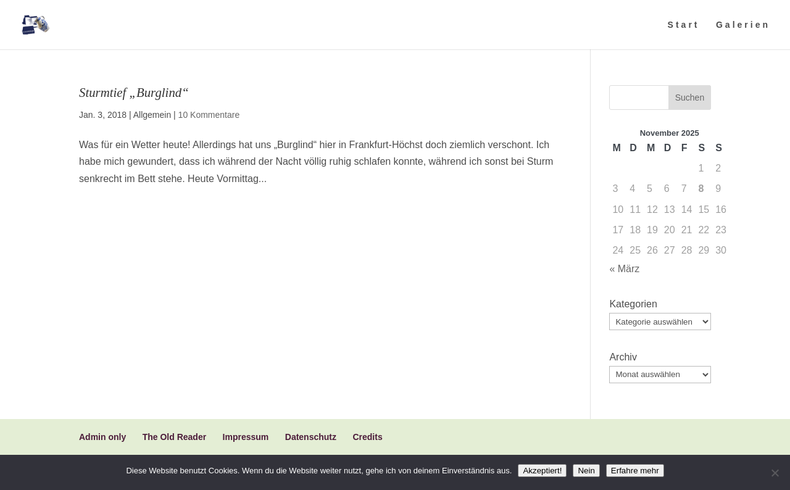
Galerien (743, 25)
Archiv (622, 357)
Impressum (246, 437)
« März (624, 269)
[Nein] (774, 473)
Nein (586, 470)
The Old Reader (174, 437)
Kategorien (633, 304)
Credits (367, 437)
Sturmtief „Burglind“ (134, 92)
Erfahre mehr (635, 470)
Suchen (689, 97)
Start (684, 25)
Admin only (102, 437)
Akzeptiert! (542, 470)
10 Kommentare (209, 115)
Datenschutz (310, 437)
